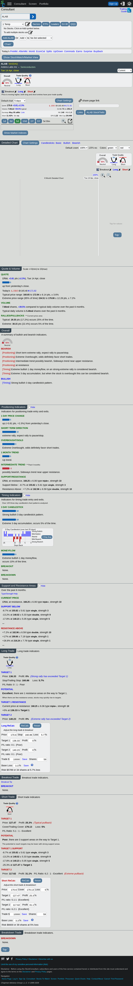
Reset (37, 725)
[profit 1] (31, 741)
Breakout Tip (6, 782)
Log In (15, 979)
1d (4, 121)
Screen (33, 3)
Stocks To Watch (43, 979)
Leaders (55, 24)
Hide (33, 407)
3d (11, 121)
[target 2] (15, 750)
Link (23, 112)
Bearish (76, 143)
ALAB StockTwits (95, 112)
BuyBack (98, 51)
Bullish (66, 143)
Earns (79, 51)
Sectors (36, 24)
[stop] (28, 735)
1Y (32, 121)
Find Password (117, 979)
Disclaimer (33, 959)
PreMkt (14, 51)
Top (117, 235)
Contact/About (97, 979)
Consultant (20, 3)
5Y (38, 121)
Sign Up (113, 3)
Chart (8, 44)
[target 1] (15, 896)
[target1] (15, 741)
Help (88, 979)
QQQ (73, 24)
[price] (12, 735)
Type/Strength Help (9, 593)
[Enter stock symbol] (15, 16)
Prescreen (69, 979)
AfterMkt (23, 51)
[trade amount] (14, 759)
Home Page (7, 979)
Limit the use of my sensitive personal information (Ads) (24, 964)
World (32, 51)
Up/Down (58, 51)
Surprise (88, 51)
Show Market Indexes (15, 132)
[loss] (42, 735)
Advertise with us (46, 959)
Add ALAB (8, 38)
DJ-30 (65, 24)
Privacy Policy (21, 959)
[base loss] (16, 766)
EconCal (40, 51)
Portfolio (43, 3)
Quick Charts (80, 979)
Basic (58, 143)
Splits (49, 51)
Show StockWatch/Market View (20, 57)
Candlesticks (47, 143)
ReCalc (25, 725)
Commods (69, 51)
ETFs (45, 24)
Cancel (107, 979)
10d (25, 121)
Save (24, 759)
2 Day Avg (46, 537)
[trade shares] (42, 759)
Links (80, 112)
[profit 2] (31, 750)
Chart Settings (64, 100)
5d (17, 121)
